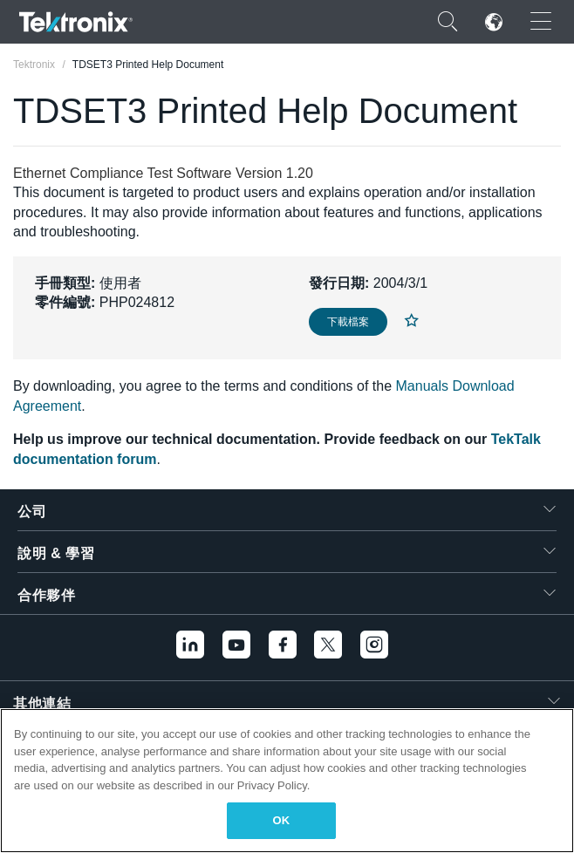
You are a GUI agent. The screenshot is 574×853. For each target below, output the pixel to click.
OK (281, 820)
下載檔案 (348, 322)
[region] (287, 780)
